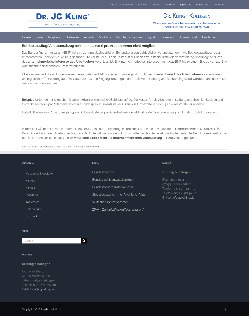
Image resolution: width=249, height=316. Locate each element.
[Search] (84, 240)
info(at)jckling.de (43, 289)
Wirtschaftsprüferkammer (110, 202)
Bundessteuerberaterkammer (112, 187)
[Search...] (51, 240)
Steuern (68, 146)
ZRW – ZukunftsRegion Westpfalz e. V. (118, 209)
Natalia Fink (31, 146)
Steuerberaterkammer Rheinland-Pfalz (118, 194)
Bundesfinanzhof (103, 172)
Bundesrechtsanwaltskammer (113, 179)
